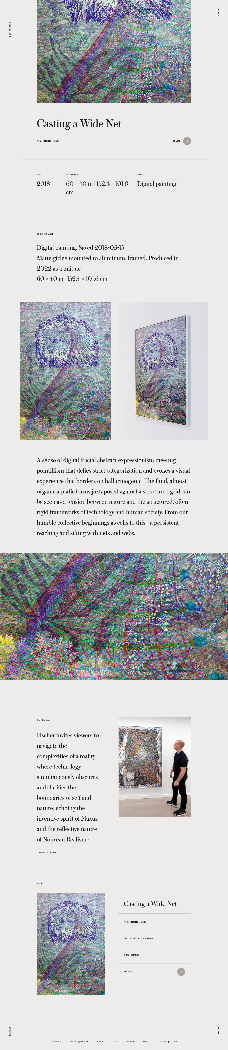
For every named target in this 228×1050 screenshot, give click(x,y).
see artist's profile (46, 852)
